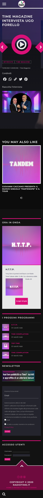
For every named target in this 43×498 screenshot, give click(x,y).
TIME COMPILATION (20, 334)
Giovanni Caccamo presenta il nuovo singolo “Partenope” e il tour (21, 189)
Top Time (15, 343)
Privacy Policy (8, 427)
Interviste (8, 62)
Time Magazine (23, 62)
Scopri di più (21, 164)
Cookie (33, 488)
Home (9, 488)
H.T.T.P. (14, 325)
